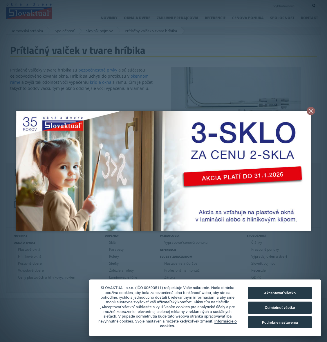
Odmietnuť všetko (280, 307)
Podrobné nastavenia (280, 322)
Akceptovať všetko (280, 293)
